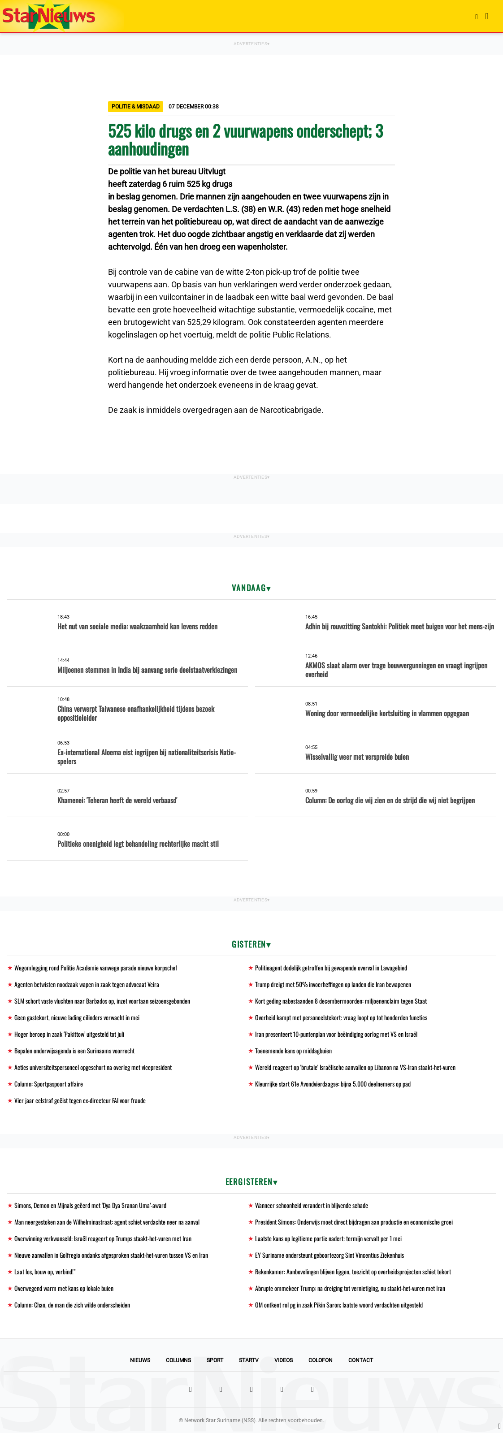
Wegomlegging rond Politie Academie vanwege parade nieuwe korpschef (95, 967)
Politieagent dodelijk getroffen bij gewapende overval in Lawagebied (331, 967)
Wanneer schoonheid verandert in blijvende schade (311, 1205)
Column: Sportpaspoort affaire (48, 1083)
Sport (215, 1360)
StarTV (249, 1360)
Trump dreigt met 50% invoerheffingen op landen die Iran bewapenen (333, 984)
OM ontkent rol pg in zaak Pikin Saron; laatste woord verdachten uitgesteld (339, 1304)
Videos (283, 1360)
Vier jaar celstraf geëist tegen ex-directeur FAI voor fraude (80, 1100)
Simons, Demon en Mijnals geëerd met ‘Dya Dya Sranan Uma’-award (90, 1205)
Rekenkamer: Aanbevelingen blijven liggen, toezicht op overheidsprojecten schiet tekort (353, 1271)
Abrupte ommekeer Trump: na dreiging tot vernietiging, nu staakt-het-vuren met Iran (350, 1288)
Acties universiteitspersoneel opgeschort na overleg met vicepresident (93, 1067)
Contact (360, 1360)
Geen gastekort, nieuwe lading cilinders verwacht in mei (76, 1017)
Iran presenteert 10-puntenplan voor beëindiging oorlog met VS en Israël (336, 1034)
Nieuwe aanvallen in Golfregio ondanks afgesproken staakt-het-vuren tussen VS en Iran (111, 1255)
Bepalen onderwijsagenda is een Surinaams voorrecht (74, 1050)
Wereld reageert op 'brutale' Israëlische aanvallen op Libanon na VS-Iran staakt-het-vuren (355, 1067)
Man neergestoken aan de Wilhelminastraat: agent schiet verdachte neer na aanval (106, 1221)
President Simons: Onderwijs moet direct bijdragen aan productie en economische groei (354, 1221)
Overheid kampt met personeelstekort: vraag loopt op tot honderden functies (341, 1017)
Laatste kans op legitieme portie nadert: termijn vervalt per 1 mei (328, 1238)
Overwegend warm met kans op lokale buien (63, 1288)
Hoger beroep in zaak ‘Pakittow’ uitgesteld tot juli (69, 1034)
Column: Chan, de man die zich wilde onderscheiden (72, 1304)
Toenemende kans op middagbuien (293, 1050)
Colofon (320, 1360)
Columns (178, 1360)
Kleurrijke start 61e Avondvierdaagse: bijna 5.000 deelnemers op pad (333, 1083)
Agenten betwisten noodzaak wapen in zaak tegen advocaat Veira (86, 984)
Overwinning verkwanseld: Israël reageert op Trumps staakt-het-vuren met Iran (102, 1238)
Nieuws (140, 1360)
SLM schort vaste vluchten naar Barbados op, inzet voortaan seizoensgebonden (102, 1000)
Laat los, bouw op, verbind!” (45, 1271)
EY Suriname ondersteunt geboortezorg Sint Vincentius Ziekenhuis (329, 1255)
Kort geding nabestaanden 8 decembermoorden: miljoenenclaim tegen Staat (341, 1000)
